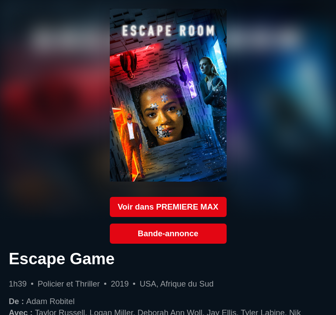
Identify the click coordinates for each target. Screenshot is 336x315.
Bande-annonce (168, 233)
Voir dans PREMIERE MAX (168, 206)
